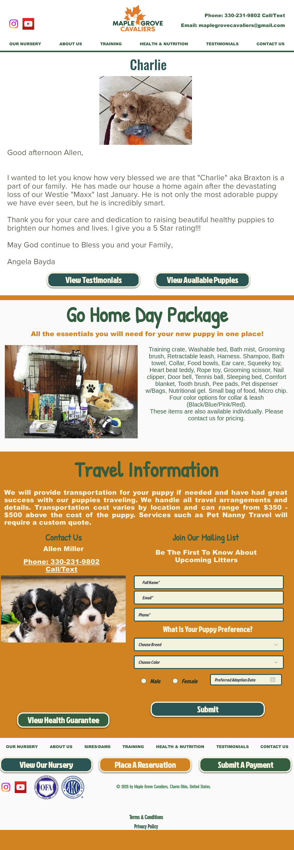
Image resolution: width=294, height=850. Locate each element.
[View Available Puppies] (202, 280)
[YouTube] (28, 24)
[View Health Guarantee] (63, 720)
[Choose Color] (209, 662)
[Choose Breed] (209, 644)
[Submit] (208, 709)
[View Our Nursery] (46, 764)
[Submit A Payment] (245, 764)
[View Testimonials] (93, 280)
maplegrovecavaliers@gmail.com (242, 25)
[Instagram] (14, 24)
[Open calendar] (272, 679)
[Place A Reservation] (145, 764)
